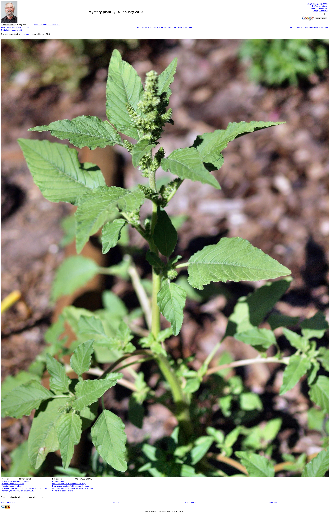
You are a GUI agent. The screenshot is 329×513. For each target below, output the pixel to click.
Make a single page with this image (15, 481)
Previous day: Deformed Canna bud (15, 27)
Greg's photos (190, 502)
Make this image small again (12, 486)
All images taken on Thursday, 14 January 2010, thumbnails (25, 488)
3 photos (25, 34)
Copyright (273, 502)
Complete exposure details (62, 491)
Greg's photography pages (317, 4)
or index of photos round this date (47, 25)
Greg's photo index (320, 11)
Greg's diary (116, 502)
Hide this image (58, 481)
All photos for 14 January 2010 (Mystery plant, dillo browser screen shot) (164, 27)
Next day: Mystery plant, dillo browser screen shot (309, 27)
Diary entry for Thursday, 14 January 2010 (18, 491)
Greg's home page (8, 502)
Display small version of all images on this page (70, 486)
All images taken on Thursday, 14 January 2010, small (73, 488)
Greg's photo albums (319, 6)
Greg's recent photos (319, 8)
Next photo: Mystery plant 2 (11, 30)
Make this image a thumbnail (13, 484)
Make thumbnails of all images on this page (69, 484)
